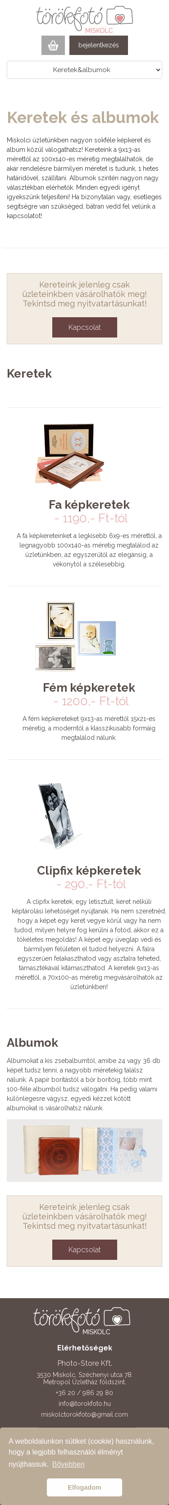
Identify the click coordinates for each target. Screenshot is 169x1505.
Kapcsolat (85, 327)
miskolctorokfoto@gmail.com (84, 1414)
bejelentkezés (98, 45)
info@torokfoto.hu (85, 1403)
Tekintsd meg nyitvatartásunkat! (85, 303)
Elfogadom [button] (84, 1487)
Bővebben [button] (68, 1464)
